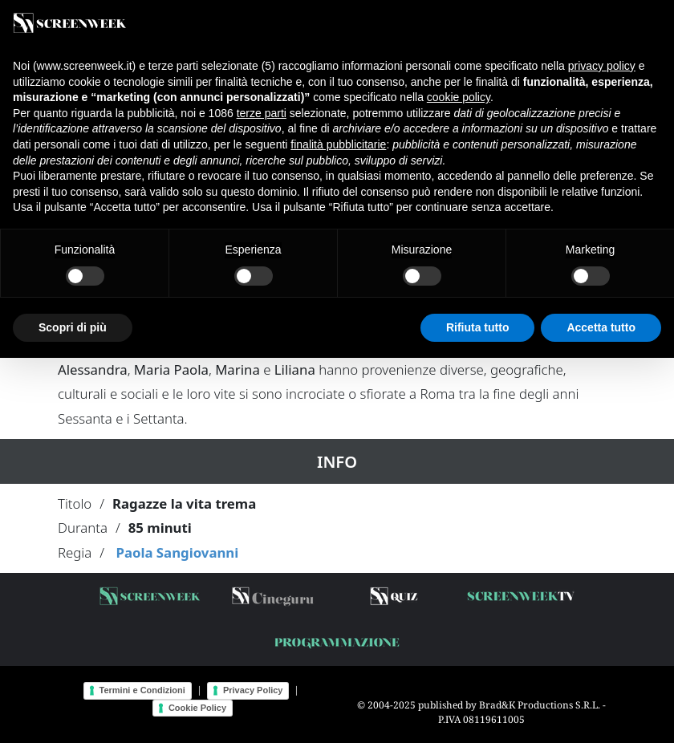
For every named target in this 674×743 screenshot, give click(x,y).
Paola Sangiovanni (177, 552)
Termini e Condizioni (142, 690)
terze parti (261, 113)
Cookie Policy (197, 708)
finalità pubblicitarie (338, 144)
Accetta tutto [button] (600, 327)
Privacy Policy (253, 690)
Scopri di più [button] (73, 327)
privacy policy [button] (601, 65)
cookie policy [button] (458, 97)
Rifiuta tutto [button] (478, 327)
